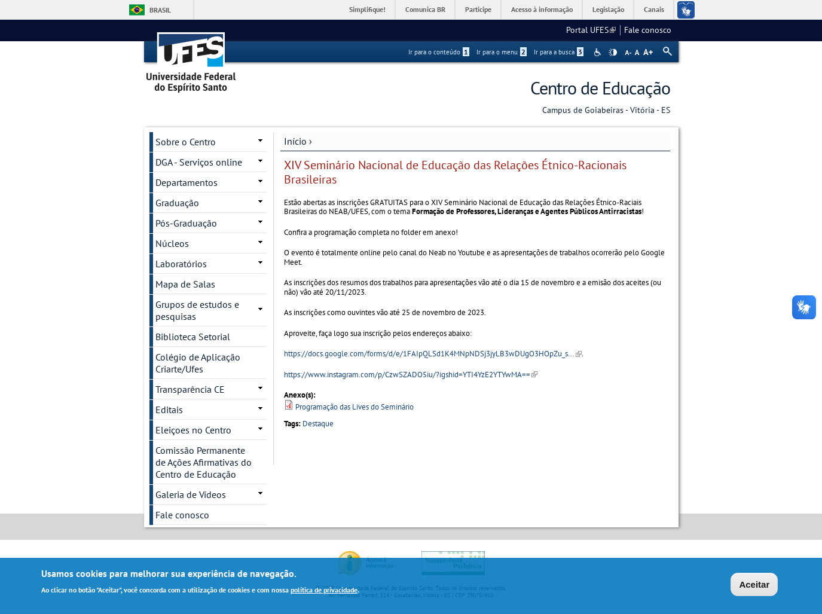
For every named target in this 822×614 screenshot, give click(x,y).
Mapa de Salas (185, 284)
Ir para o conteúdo (438, 52)
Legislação (608, 9)
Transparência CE (190, 389)
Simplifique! (367, 9)
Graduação (177, 203)
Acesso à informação (542, 9)
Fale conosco (647, 30)
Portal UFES (591, 30)
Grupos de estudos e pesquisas (197, 310)
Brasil (160, 9)
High (613, 52)
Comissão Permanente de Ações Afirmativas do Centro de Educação (203, 462)
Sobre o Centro (185, 142)
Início (295, 141)
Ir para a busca (558, 52)
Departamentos (186, 182)
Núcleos (172, 243)
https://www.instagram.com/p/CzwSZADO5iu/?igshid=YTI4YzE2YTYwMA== (410, 374)
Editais (169, 410)
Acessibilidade (598, 52)
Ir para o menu (501, 52)
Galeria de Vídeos (190, 494)
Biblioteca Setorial (192, 337)
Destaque (318, 424)
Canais (654, 9)
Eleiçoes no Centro (193, 430)
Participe (478, 9)
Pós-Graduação (186, 223)
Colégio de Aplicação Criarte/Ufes (197, 363)
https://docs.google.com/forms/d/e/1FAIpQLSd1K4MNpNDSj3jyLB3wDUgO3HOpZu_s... (433, 354)
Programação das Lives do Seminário (354, 407)
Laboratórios (181, 264)
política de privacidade (324, 590)
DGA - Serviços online (198, 162)
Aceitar (754, 586)
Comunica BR (425, 9)
